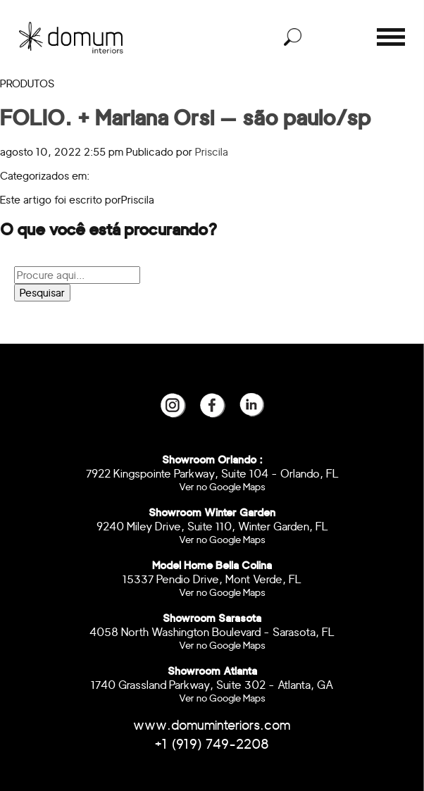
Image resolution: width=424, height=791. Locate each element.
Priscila (211, 151)
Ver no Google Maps (222, 486)
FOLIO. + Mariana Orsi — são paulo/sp (185, 117)
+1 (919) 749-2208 (211, 744)
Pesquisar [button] (42, 292)
